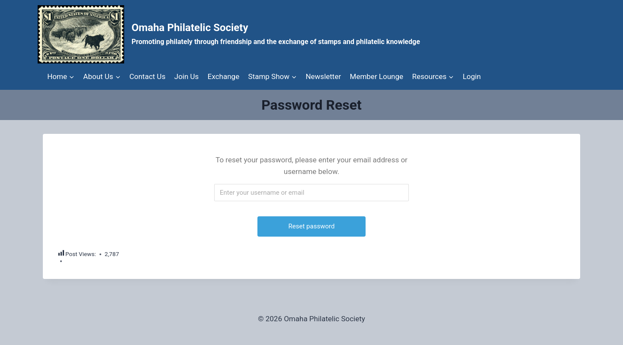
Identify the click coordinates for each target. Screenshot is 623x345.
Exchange (223, 76)
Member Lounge (376, 76)
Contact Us (147, 76)
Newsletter (323, 76)
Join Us (186, 76)
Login (471, 76)
